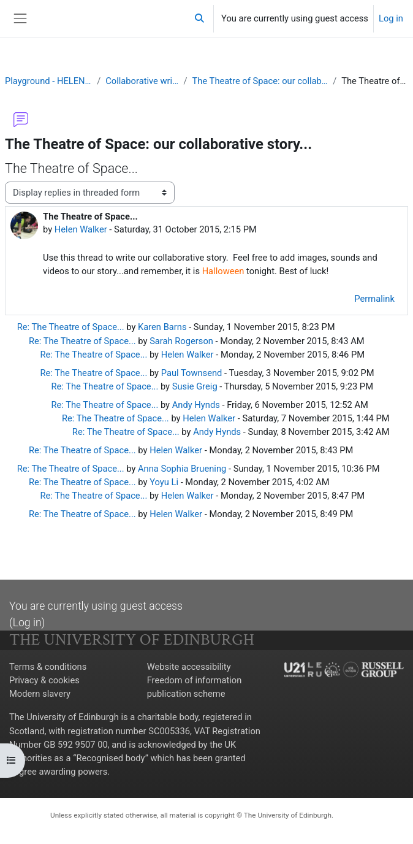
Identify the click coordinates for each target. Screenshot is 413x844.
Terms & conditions (48, 667)
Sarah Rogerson (182, 341)
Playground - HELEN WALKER (48, 80)
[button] (200, 18)
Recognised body (111, 758)
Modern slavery (39, 694)
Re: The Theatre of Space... (70, 327)
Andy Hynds (196, 404)
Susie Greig (195, 386)
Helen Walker (81, 229)
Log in (391, 18)
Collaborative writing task (141, 80)
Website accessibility (189, 667)
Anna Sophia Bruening (182, 469)
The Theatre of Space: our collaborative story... (260, 80)
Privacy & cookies (44, 681)
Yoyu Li (164, 482)
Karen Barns (163, 327)
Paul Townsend (191, 372)
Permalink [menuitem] (374, 299)
